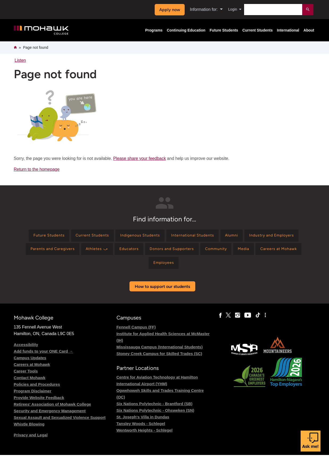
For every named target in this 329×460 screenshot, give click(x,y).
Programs (153, 30)
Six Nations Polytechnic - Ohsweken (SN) (155, 415)
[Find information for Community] (291, 252)
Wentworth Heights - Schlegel (144, 435)
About (309, 30)
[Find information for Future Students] (66, 236)
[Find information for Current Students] (115, 236)
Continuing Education (186, 30)
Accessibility (26, 349)
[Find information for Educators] (195, 252)
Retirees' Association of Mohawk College (52, 409)
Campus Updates (30, 363)
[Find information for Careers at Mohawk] (158, 267)
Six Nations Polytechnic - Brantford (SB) (154, 408)
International (288, 30)
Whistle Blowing (29, 429)
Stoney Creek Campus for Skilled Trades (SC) (159, 358)
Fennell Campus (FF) (136, 332)
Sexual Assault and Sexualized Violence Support (60, 422)
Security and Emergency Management (50, 416)
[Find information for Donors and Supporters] (242, 252)
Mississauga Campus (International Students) (159, 352)
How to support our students (162, 291)
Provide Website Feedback (39, 402)
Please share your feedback (139, 158)
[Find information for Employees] (203, 267)
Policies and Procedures (37, 389)
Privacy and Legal (31, 440)
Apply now (167, 9)
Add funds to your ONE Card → (43, 356)
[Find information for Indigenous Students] (168, 236)
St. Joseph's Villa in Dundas (142, 422)
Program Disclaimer (32, 396)
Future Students (224, 30)
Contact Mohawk (29, 382)
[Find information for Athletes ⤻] (159, 252)
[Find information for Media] (119, 267)
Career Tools (26, 376)
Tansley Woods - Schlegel (140, 428)
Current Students (257, 30)
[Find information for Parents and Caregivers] (110, 252)
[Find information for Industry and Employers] (48, 252)
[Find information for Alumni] (270, 236)
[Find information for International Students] (226, 236)
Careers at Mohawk (32, 369)
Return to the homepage (37, 169)
